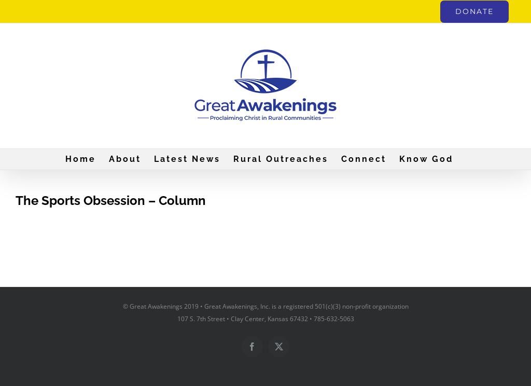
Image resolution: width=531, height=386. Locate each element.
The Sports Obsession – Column (111, 201)
